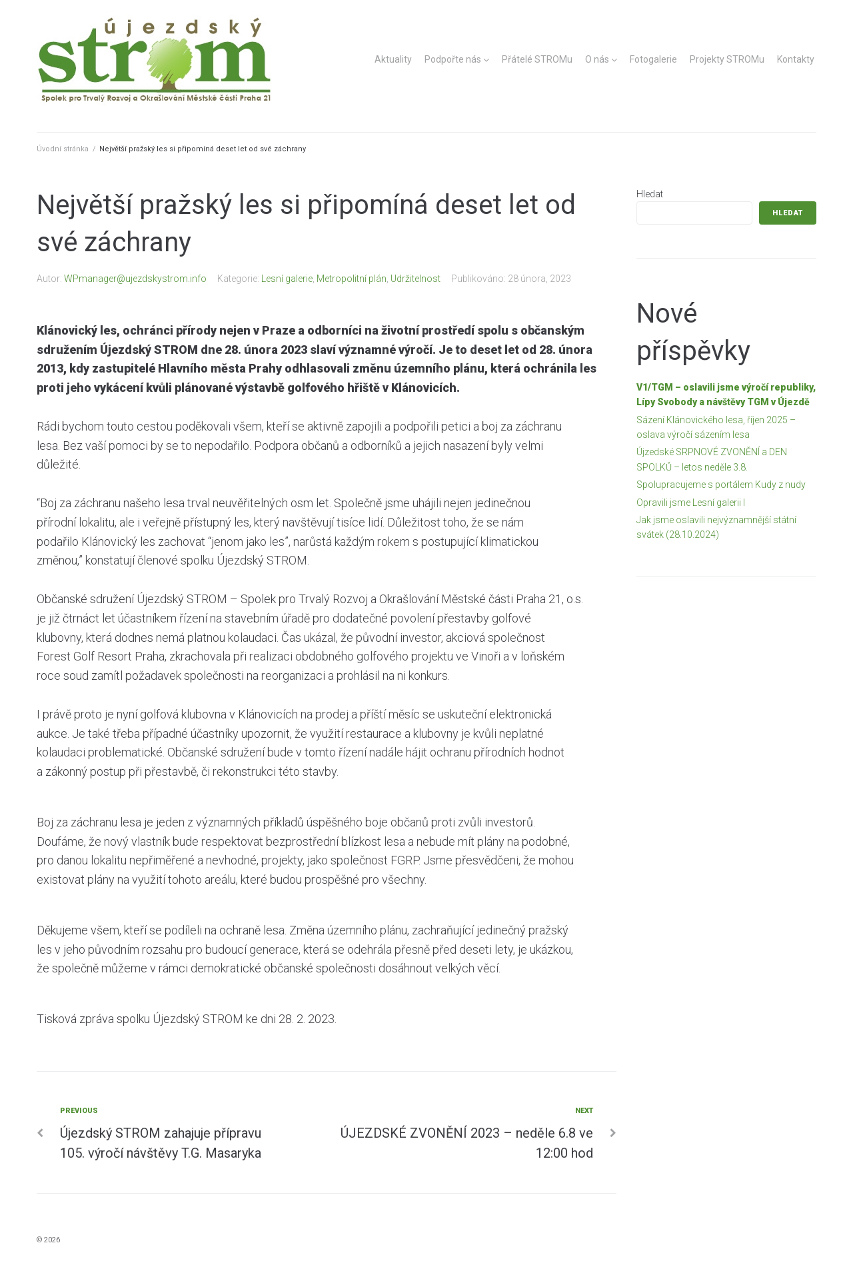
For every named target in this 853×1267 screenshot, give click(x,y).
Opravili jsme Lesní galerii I (690, 502)
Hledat (649, 194)
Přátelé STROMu (537, 59)
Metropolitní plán (352, 278)
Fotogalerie (653, 59)
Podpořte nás (453, 59)
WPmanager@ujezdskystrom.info (135, 278)
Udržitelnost (415, 278)
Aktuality (393, 59)
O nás (597, 59)
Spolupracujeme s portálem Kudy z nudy (721, 484)
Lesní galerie (287, 278)
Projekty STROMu (727, 59)
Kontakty (795, 59)
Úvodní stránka (63, 149)
